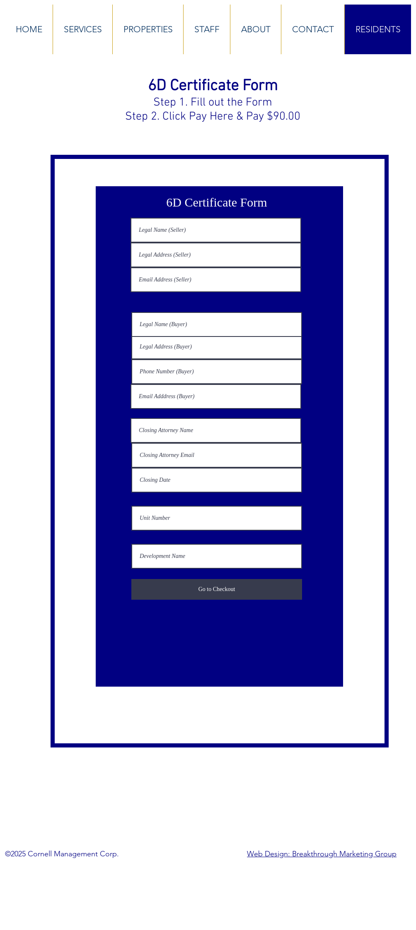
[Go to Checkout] (216, 589)
